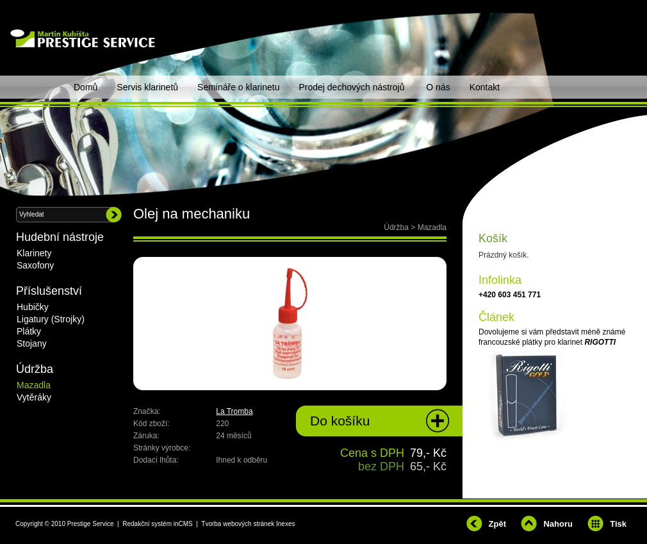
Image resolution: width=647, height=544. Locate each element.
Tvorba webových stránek (237, 523)
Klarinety (34, 253)
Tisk (618, 524)
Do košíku (340, 420)
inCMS (183, 523)
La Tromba (234, 411)
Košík (493, 238)
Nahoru (558, 524)
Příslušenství (49, 290)
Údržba (396, 227)
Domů (85, 87)
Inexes (285, 523)
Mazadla (432, 227)
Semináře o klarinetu (238, 87)
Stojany (32, 343)
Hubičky (33, 307)
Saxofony (35, 265)
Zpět (497, 524)
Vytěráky (34, 397)
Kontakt (485, 87)
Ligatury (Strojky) (51, 319)
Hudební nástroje (60, 237)
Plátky (29, 331)
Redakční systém (147, 523)
